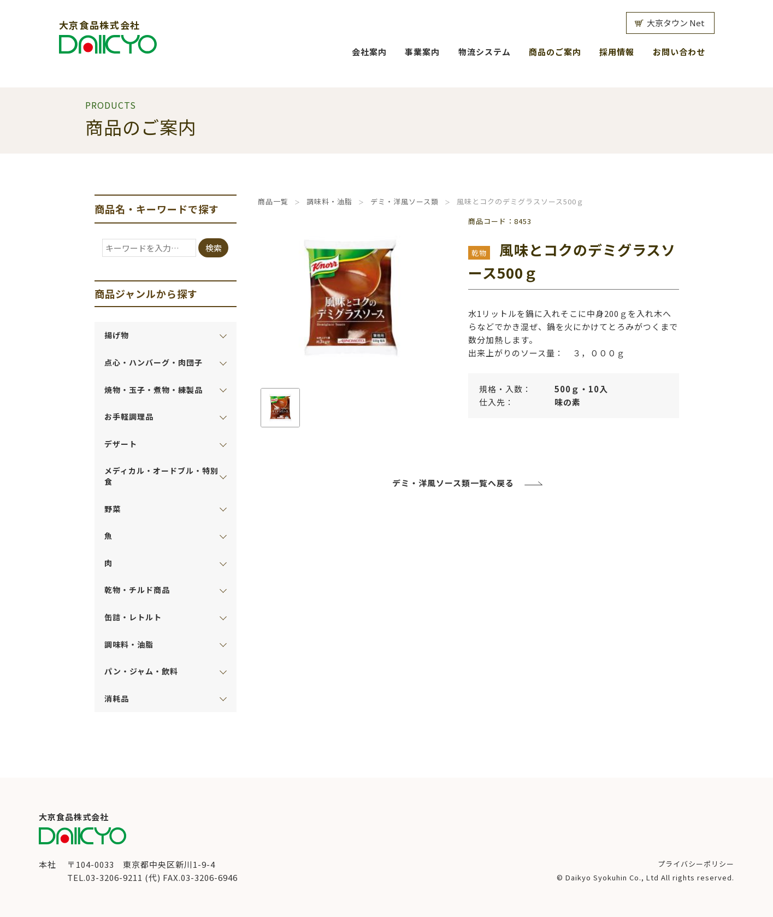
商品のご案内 (555, 51)
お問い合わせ (679, 51)
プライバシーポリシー (696, 864)
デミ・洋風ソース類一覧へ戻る (453, 483)
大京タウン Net (676, 22)
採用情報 (616, 51)
